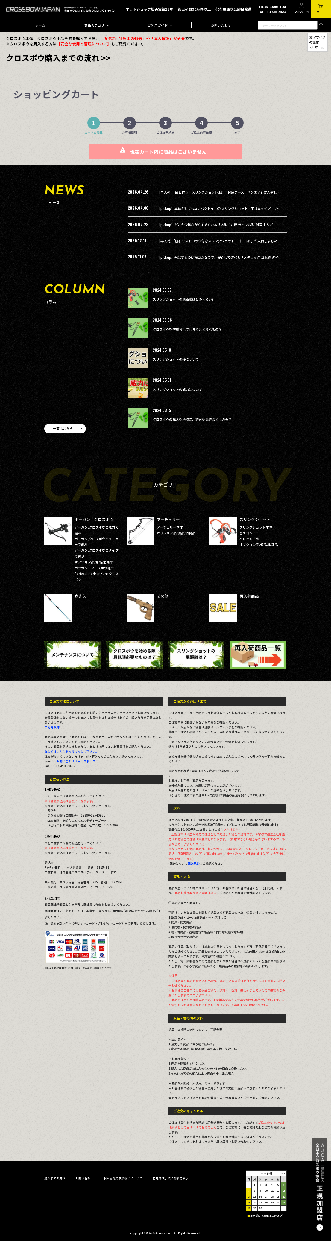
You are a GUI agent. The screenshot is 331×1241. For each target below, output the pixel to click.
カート (321, 12)
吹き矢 (80, 596)
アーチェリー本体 (170, 527)
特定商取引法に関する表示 (171, 1178)
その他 (162, 596)
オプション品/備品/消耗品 (94, 562)
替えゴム (246, 533)
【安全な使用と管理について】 (84, 44)
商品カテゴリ (94, 25)
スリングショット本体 (255, 527)
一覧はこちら (63, 428)
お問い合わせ (221, 25)
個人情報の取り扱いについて (123, 1178)
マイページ (301, 12)
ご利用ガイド (158, 25)
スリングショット (255, 519)
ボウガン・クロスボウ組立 (94, 568)
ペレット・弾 (249, 539)
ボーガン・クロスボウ (94, 519)
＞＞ (282, 1173)
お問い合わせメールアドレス (76, 761)
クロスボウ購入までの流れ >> (58, 57)
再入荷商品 (249, 596)
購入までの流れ (54, 1178)
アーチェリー (168, 519)
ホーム (40, 25)
